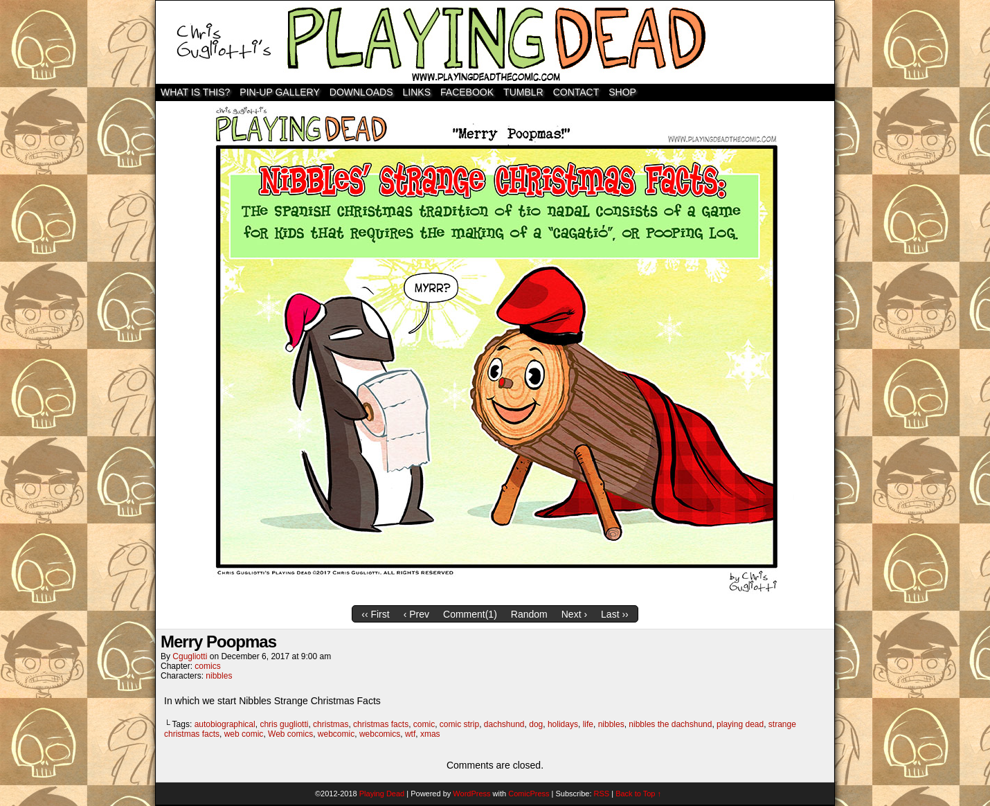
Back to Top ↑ (638, 793)
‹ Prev (416, 614)
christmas (330, 724)
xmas (430, 734)
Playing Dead (495, 42)
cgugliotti (189, 656)
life (588, 724)
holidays (563, 724)
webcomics (379, 734)
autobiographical (225, 724)
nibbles (219, 676)
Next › (574, 614)
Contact (576, 92)
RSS (602, 793)
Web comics (290, 734)
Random (529, 614)
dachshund (504, 724)
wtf (410, 734)
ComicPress (528, 793)
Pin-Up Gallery (279, 92)
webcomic (336, 734)
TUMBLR (523, 92)
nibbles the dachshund (670, 724)
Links (417, 92)
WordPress (471, 793)
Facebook (467, 92)
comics (207, 666)
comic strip (459, 724)
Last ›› (615, 614)
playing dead (740, 724)
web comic (244, 734)
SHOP (622, 92)
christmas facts (380, 724)
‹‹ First (375, 614)
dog (536, 724)
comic (424, 724)
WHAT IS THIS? (195, 92)
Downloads (361, 92)
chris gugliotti (284, 724)
